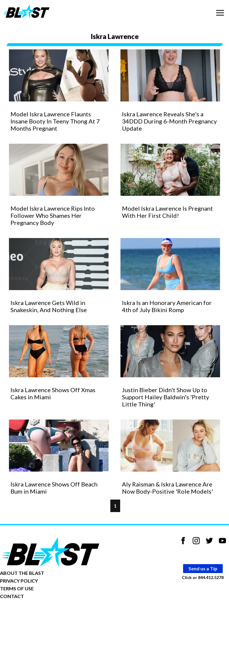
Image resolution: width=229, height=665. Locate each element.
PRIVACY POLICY (19, 580)
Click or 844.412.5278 (203, 577)
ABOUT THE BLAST (22, 573)
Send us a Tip (202, 568)
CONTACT (12, 596)
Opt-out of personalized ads (29, 614)
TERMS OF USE (17, 588)
